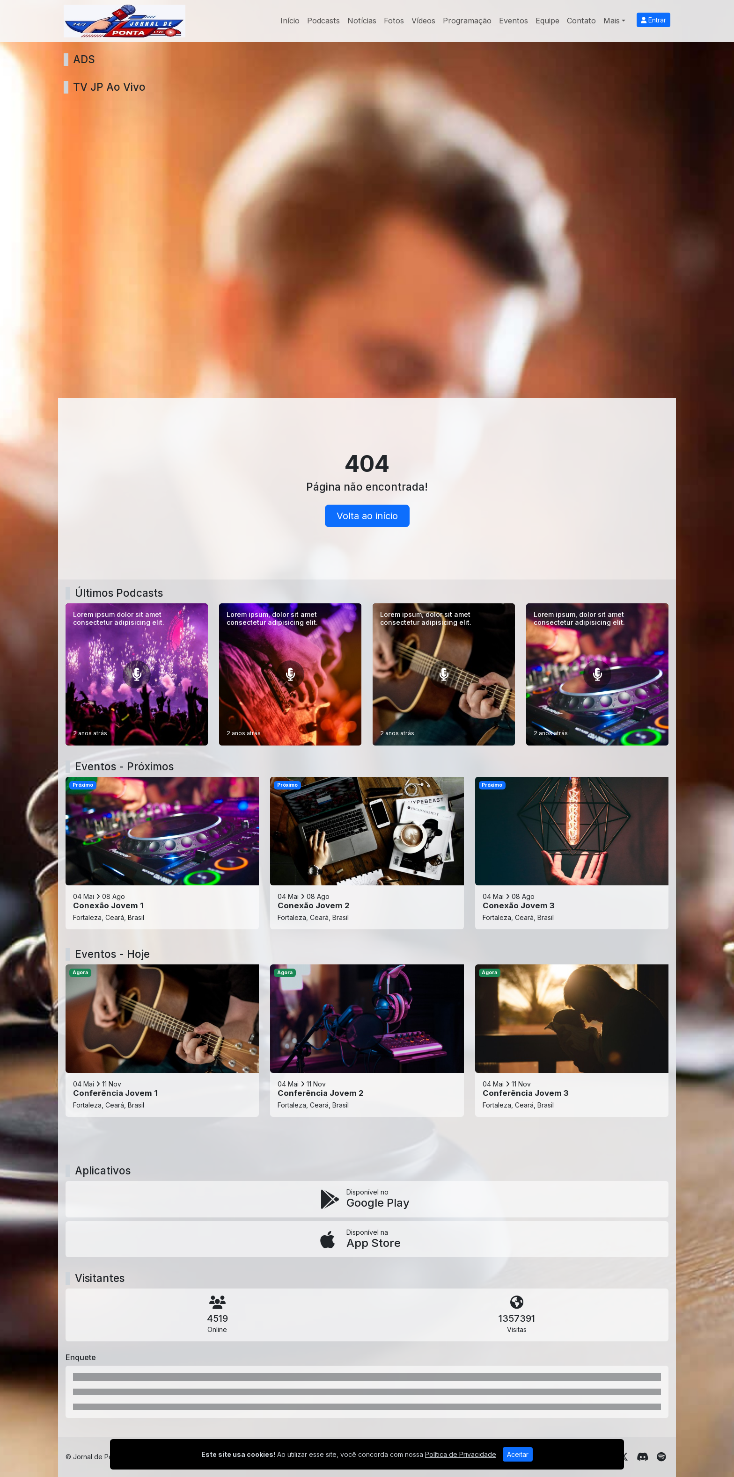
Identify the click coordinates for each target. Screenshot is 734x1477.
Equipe (547, 20)
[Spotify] (661, 1457)
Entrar (653, 20)
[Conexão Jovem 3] (571, 853)
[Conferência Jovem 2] (366, 1040)
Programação (467, 20)
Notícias (361, 20)
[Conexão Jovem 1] (162, 853)
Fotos (394, 20)
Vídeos (423, 20)
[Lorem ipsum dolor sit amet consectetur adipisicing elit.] (137, 674)
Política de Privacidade (460, 1454)
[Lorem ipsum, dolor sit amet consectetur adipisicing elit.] (290, 674)
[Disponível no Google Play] (367, 1199)
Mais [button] (611, 20)
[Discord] (642, 1457)
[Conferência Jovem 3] (571, 1040)
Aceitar (517, 1454)
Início (290, 20)
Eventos (513, 20)
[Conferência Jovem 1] (162, 1040)
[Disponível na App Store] (367, 1239)
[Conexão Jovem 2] (366, 853)
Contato (581, 20)
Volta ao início (367, 515)
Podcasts (323, 20)
